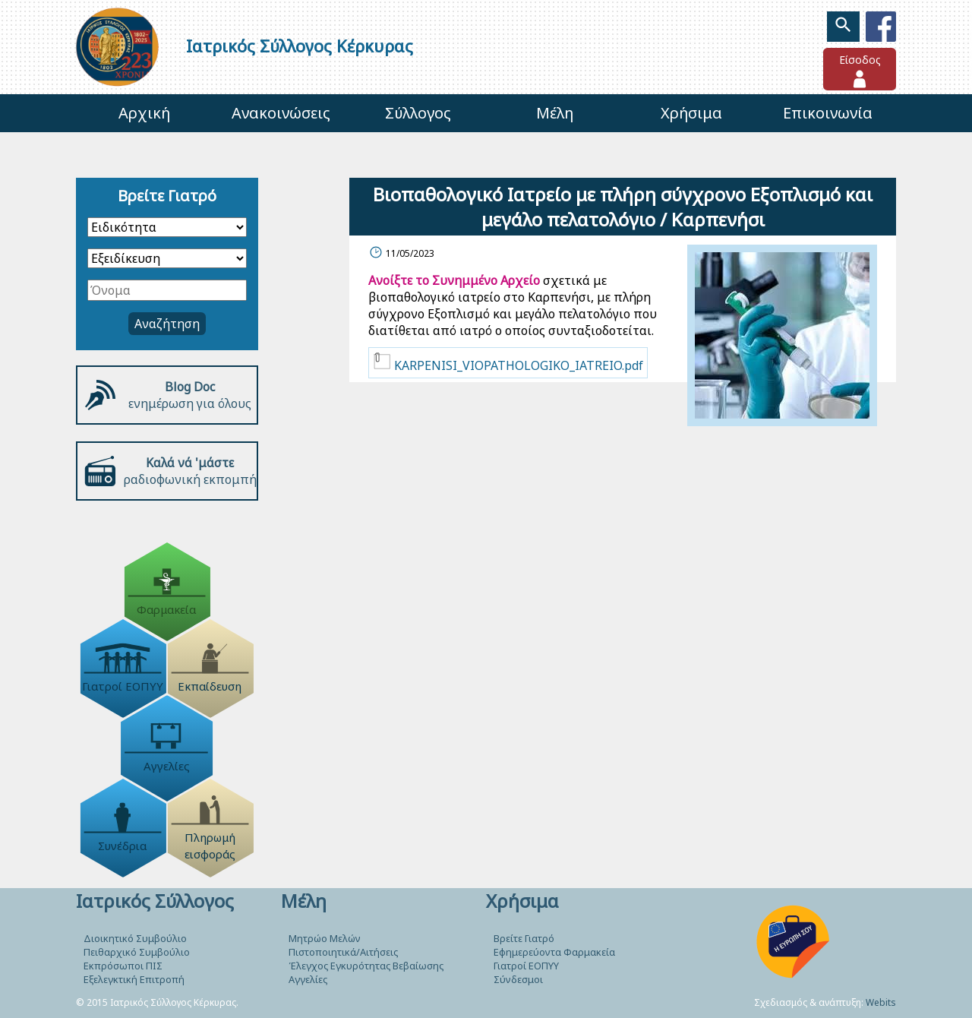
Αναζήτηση (167, 323)
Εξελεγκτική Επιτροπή (134, 979)
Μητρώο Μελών (325, 938)
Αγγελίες (308, 979)
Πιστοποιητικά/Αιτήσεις (343, 952)
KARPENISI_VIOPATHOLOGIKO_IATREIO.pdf (508, 363)
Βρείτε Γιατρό (524, 938)
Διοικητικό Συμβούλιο (135, 938)
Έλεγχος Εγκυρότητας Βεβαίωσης (366, 965)
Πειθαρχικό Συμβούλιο (137, 952)
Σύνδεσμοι (518, 979)
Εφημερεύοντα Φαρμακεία (554, 952)
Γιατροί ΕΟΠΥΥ (526, 965)
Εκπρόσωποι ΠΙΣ (123, 965)
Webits (881, 1002)
